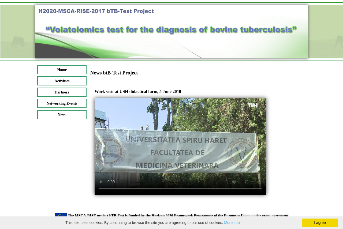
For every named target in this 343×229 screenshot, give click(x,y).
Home (62, 70)
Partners (62, 92)
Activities (61, 81)
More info (232, 222)
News (62, 115)
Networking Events (62, 104)
